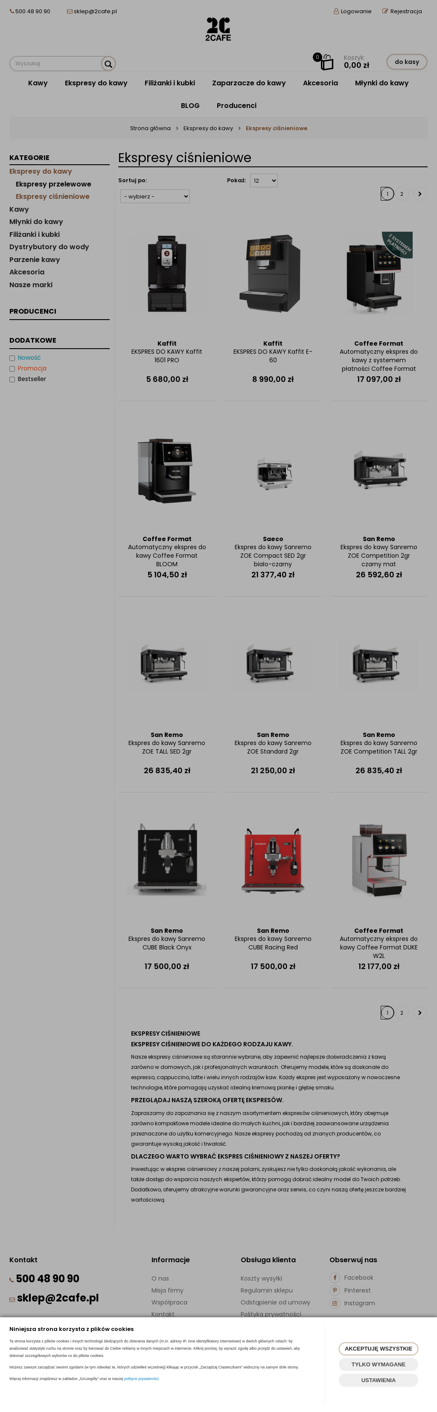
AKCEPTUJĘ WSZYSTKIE (378, 1348)
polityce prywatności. (142, 1379)
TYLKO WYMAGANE (378, 1364)
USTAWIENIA (378, 1380)
